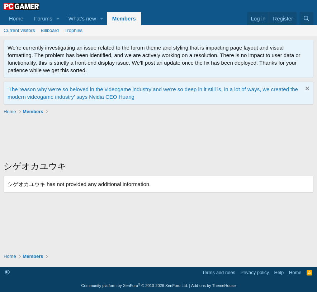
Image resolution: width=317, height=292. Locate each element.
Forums (43, 18)
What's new (82, 18)
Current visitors (19, 30)
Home (16, 18)
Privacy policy (255, 272)
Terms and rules (218, 272)
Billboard (50, 30)
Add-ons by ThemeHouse (213, 285)
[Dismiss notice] (306, 89)
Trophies (73, 30)
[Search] (306, 18)
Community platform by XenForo (134, 285)
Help (279, 272)
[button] (58, 18)
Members (124, 18)
